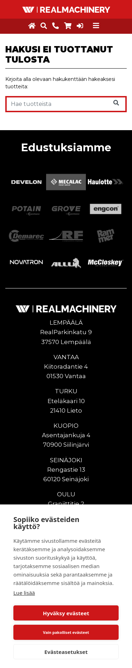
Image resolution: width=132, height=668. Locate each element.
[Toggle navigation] (96, 25)
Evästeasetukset (66, 651)
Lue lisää (24, 592)
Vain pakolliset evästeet (66, 632)
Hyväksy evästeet (66, 613)
